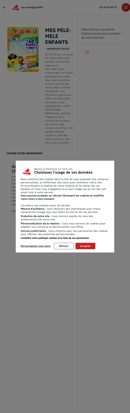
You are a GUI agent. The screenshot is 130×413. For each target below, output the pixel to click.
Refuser (64, 245)
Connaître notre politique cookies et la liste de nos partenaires (55, 238)
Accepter (85, 245)
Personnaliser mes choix (36, 245)
